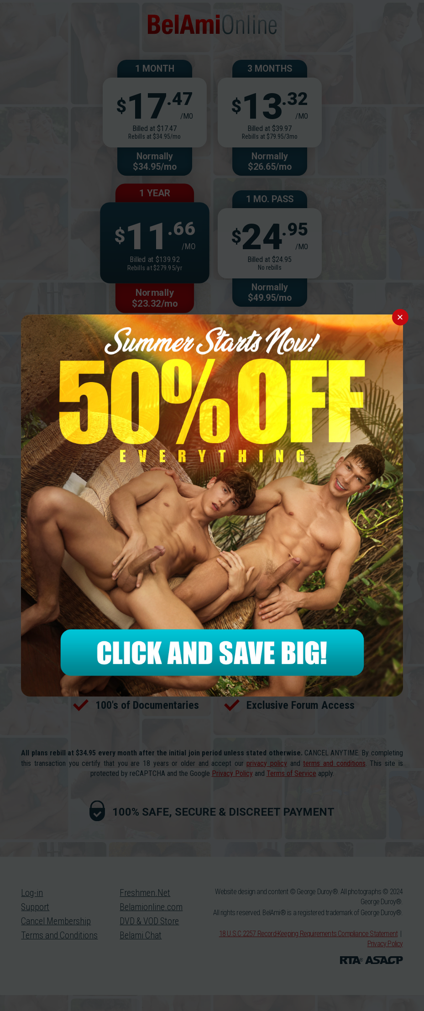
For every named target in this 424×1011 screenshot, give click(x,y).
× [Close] (400, 317)
